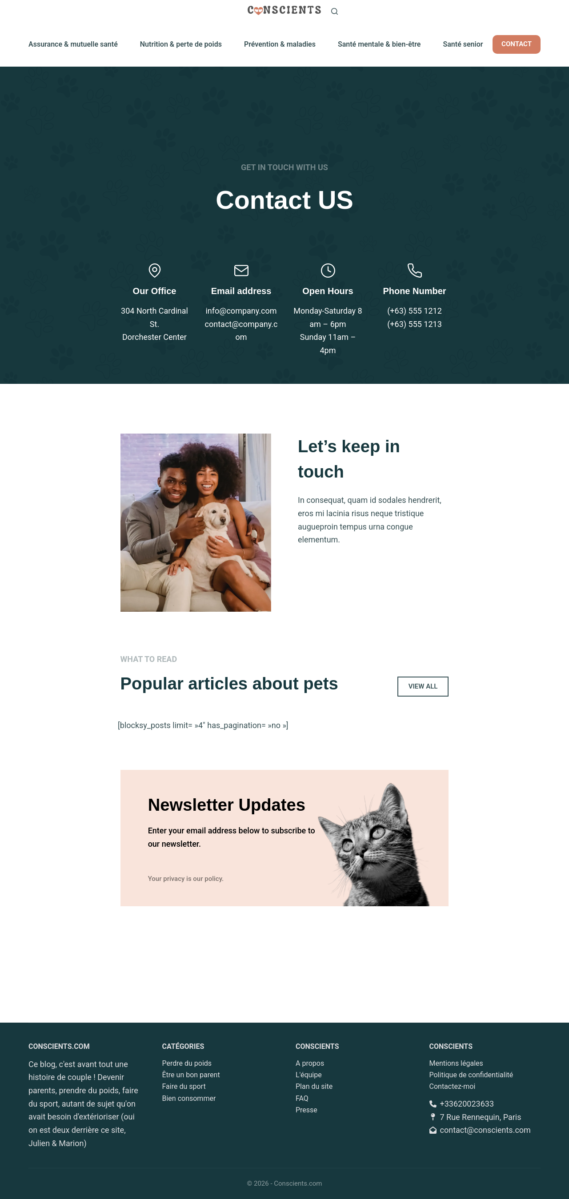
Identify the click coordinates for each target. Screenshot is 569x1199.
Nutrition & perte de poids (181, 44)
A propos (310, 1063)
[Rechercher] (334, 11)
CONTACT (516, 44)
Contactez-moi (452, 1087)
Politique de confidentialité (471, 1075)
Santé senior (463, 44)
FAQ (302, 1098)
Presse (306, 1110)
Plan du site (314, 1087)
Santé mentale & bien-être (379, 44)
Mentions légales (456, 1063)
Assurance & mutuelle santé (73, 44)
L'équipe (309, 1075)
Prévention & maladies (280, 44)
